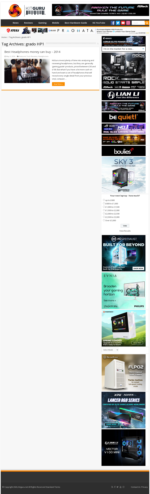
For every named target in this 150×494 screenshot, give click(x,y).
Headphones (43, 56)
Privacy (144, 487)
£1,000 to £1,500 (112, 207)
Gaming (42, 22)
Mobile (55, 22)
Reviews (28, 22)
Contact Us (135, 487)
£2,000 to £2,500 (112, 213)
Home (6, 22)
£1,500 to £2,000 (112, 210)
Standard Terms (53, 487)
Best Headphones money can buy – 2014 (32, 52)
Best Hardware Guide (76, 22)
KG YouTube (99, 22)
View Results (125, 230)
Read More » (58, 84)
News (16, 22)
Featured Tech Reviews (28, 56)
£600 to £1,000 (111, 203)
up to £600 (110, 200)
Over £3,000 (110, 220)
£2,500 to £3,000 (112, 217)
